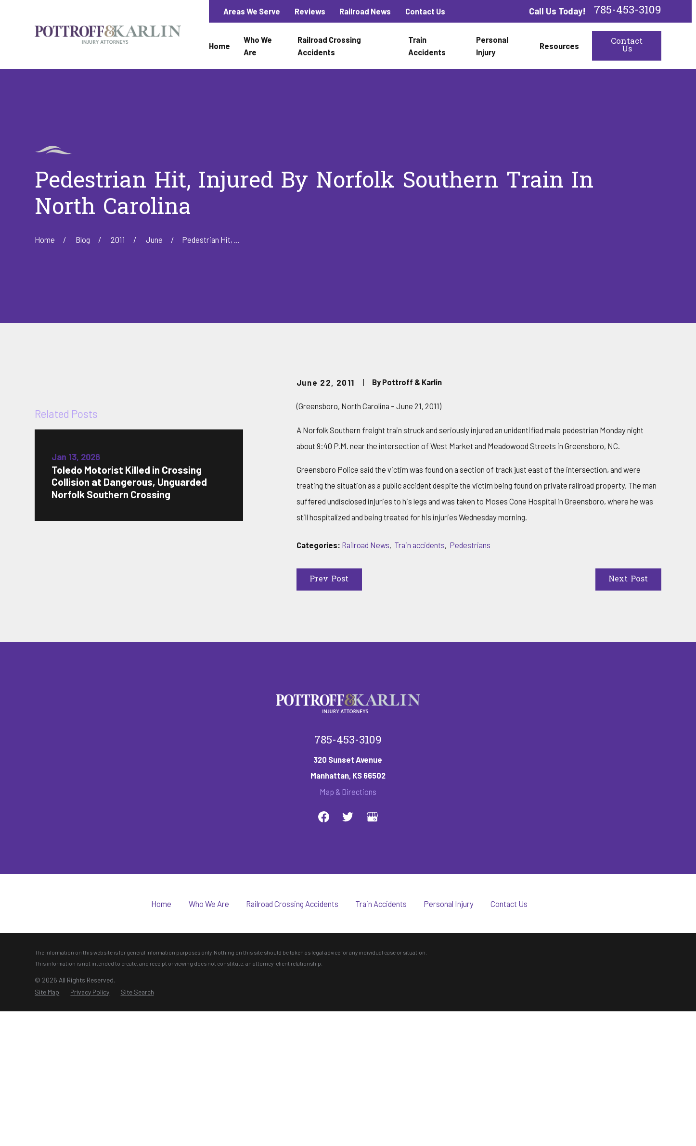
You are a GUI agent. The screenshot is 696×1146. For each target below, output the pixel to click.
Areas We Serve (251, 11)
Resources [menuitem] (559, 45)
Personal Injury (449, 1042)
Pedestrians (470, 545)
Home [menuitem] (219, 45)
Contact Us (425, 11)
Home (161, 1042)
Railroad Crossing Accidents (292, 1042)
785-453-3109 (627, 11)
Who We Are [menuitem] (258, 46)
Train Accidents (381, 1042)
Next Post (628, 579)
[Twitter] (347, 955)
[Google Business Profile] (372, 955)
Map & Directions (348, 930)
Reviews (310, 11)
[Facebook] (323, 955)
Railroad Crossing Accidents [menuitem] (329, 46)
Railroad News (365, 11)
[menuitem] (47, 1130)
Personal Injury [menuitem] (492, 46)
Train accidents (419, 545)
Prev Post (328, 579)
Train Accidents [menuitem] (427, 46)
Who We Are (209, 1042)
